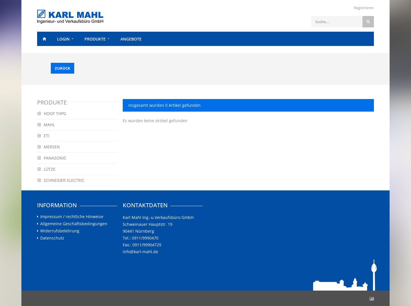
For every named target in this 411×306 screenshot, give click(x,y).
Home (44, 39)
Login (63, 39)
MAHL (46, 124)
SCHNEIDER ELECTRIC (61, 180)
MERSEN (49, 147)
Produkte (95, 39)
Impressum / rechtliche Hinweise (71, 216)
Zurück (62, 68)
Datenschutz (52, 238)
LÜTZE (46, 169)
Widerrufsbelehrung (59, 230)
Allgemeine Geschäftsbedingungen (73, 223)
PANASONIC (52, 158)
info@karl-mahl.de (140, 251)
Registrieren (364, 7)
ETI (43, 135)
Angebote (131, 39)
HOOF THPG (52, 113)
